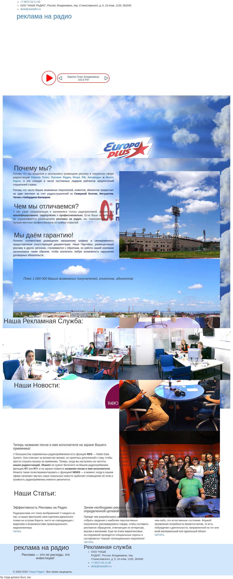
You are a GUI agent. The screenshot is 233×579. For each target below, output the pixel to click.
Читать (17, 531)
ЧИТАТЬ (88, 542)
